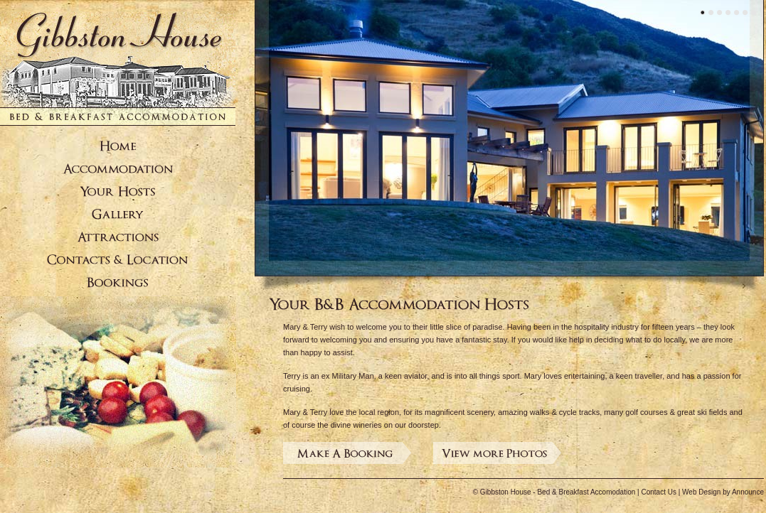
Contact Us (658, 492)
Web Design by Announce (723, 492)
